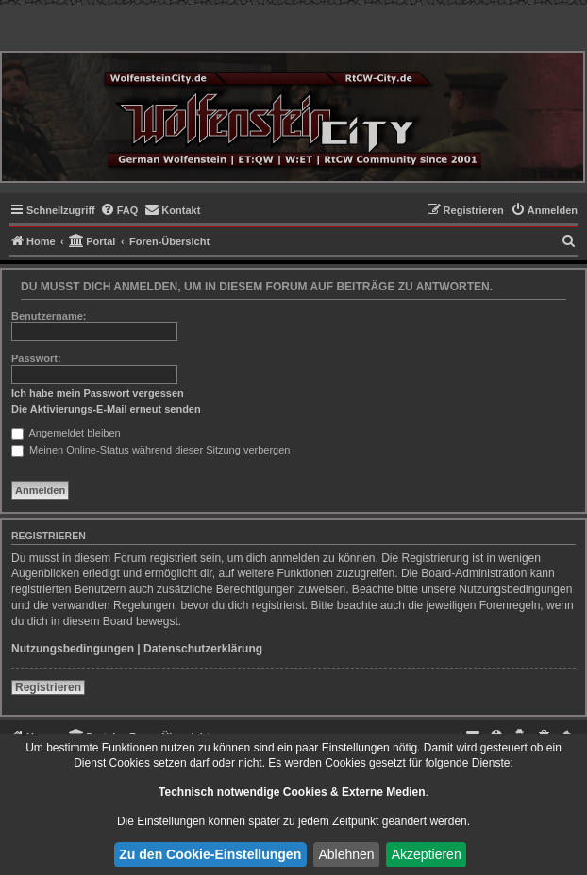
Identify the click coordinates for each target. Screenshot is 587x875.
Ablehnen (346, 854)
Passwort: (36, 358)
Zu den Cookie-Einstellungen (210, 854)
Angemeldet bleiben (66, 432)
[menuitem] (119, 210)
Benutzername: (48, 316)
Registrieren (48, 687)
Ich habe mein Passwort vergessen (97, 393)
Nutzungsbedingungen (72, 648)
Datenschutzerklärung (202, 648)
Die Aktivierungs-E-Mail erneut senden (106, 409)
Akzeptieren (426, 854)
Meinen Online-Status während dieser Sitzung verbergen (150, 449)
